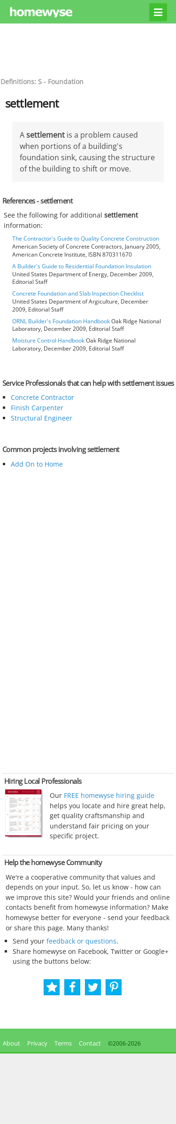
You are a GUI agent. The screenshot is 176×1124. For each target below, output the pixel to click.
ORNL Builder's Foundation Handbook (61, 321)
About (10, 1043)
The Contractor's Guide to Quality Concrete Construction (85, 238)
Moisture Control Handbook (48, 340)
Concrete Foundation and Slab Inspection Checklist (78, 293)
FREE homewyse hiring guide (108, 795)
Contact (90, 1043)
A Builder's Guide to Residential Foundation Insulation (81, 266)
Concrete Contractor (42, 397)
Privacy (37, 1043)
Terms (63, 1043)
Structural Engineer (41, 418)
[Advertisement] (88, 49)
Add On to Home (37, 464)
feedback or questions (81, 941)
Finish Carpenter (37, 407)
